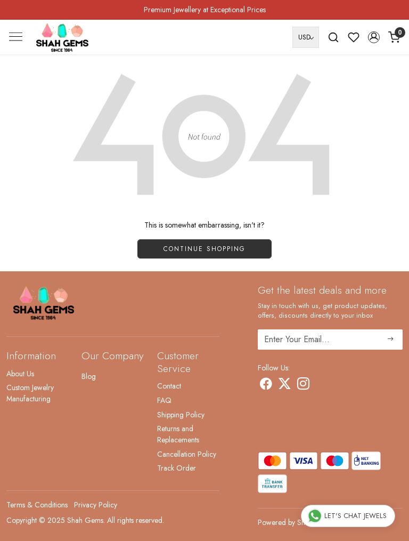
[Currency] (305, 37)
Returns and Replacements (178, 434)
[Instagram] (303, 385)
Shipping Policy (180, 414)
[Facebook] (266, 385)
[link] (333, 37)
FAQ (164, 400)
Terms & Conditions (37, 504)
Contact (169, 386)
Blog (88, 376)
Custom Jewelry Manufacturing (30, 393)
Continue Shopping (204, 249)
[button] (374, 37)
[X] (284, 385)
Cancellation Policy (186, 454)
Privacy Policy (95, 504)
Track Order (176, 468)
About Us (20, 373)
